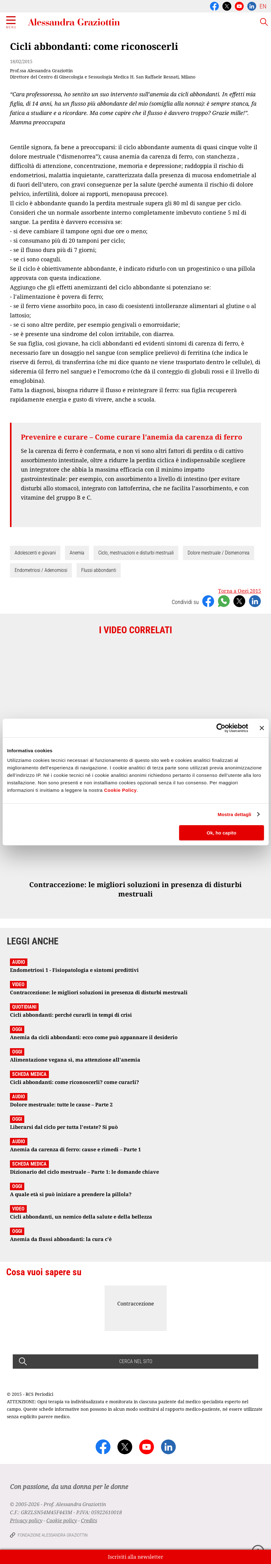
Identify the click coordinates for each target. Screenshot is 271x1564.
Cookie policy (61, 1520)
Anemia (77, 553)
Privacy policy (26, 1520)
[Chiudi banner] (261, 728)
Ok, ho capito (221, 832)
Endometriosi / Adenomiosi (41, 570)
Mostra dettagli (234, 814)
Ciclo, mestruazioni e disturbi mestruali (136, 553)
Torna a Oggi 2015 (239, 590)
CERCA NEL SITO (135, 1361)
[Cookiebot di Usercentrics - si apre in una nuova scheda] (221, 728)
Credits (89, 1520)
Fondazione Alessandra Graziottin (53, 1535)
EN (262, 6)
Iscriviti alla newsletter (135, 1556)
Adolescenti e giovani (35, 553)
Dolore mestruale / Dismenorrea (219, 553)
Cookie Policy (120, 790)
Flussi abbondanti (98, 570)
